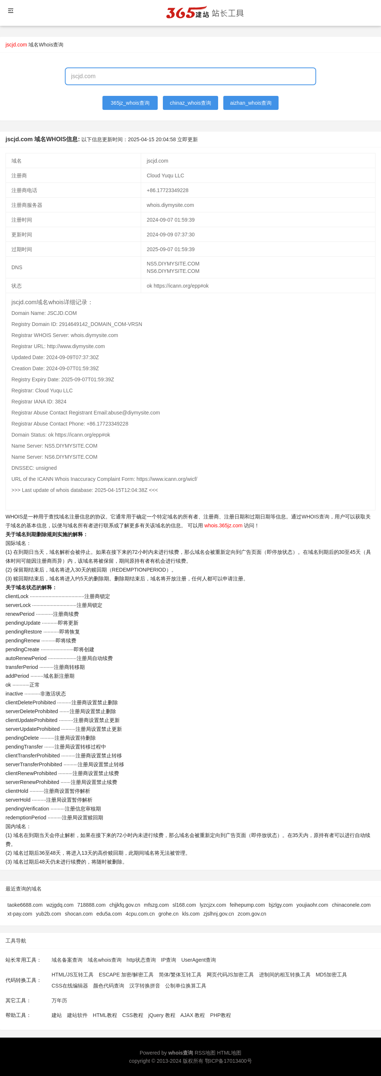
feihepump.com (247, 905)
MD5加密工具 (331, 975)
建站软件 (77, 1015)
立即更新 (187, 139)
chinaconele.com (351, 905)
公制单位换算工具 (185, 986)
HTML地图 (229, 1053)
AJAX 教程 (193, 1015)
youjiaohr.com (312, 905)
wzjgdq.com (60, 905)
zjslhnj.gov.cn (218, 914)
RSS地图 (205, 1053)
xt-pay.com (19, 914)
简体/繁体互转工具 (180, 975)
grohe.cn (168, 914)
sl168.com (184, 905)
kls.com (191, 914)
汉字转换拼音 (144, 986)
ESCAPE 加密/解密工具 (126, 975)
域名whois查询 (105, 960)
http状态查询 (141, 960)
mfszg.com (156, 905)
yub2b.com (48, 914)
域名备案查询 (67, 960)
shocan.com (78, 914)
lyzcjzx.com (213, 905)
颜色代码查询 (108, 986)
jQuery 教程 (161, 1015)
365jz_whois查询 (130, 103)
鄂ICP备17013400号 (228, 1061)
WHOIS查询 (315, 517)
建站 (57, 1015)
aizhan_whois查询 (251, 103)
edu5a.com (109, 914)
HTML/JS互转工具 (73, 975)
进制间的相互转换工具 (285, 975)
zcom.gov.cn (252, 914)
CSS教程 (132, 1015)
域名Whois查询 (45, 45)
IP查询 (168, 960)
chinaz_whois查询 (190, 103)
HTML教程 (105, 1015)
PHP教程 (220, 1015)
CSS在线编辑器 (70, 986)
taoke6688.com (25, 905)
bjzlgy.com (281, 905)
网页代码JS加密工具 (230, 975)
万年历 (59, 1000)
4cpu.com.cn (140, 914)
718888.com (91, 905)
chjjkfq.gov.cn (124, 905)
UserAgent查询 (198, 960)
